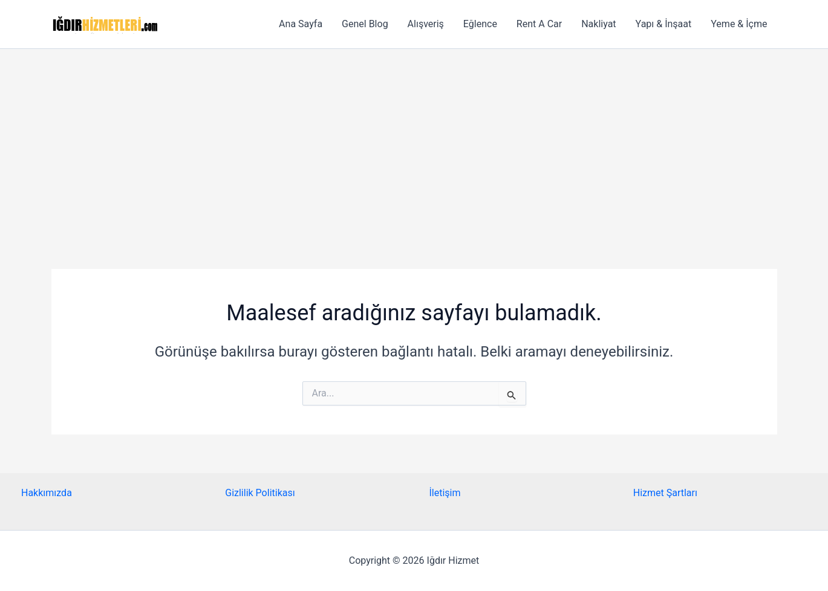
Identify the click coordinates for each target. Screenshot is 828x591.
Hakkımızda (46, 493)
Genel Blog (365, 24)
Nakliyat (598, 24)
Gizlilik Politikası (260, 493)
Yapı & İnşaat (664, 24)
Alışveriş (426, 24)
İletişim (445, 493)
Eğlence (480, 24)
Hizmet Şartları (665, 493)
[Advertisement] (414, 139)
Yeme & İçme (739, 24)
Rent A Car (539, 24)
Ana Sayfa (300, 24)
